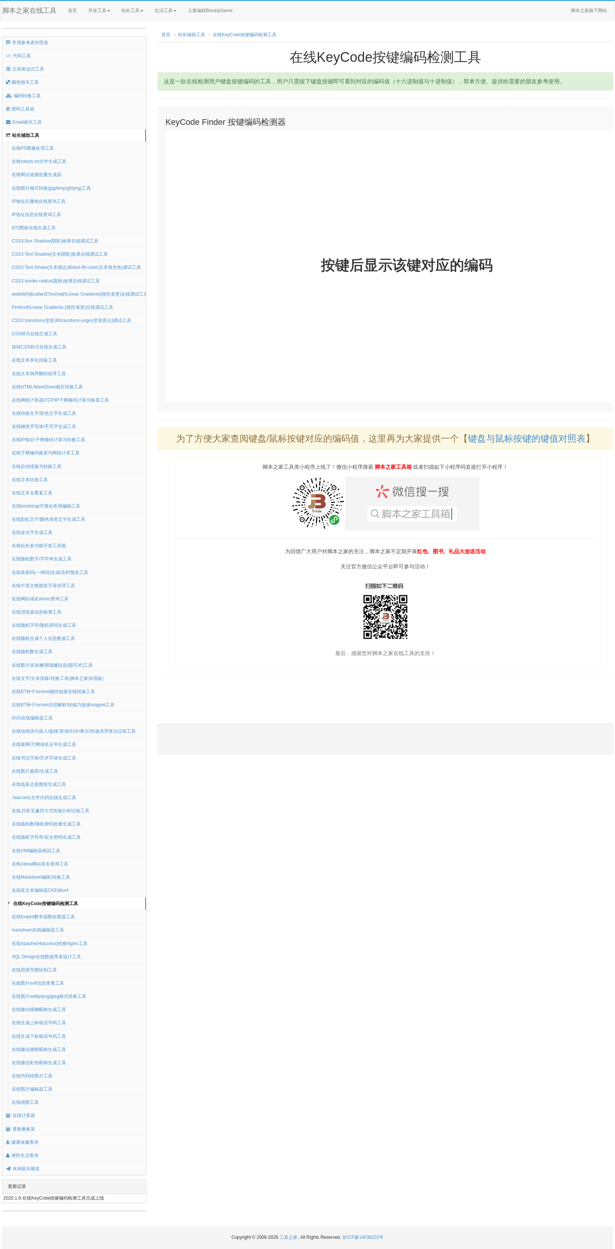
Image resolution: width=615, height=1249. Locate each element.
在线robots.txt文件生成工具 (39, 161)
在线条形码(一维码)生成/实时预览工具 (50, 572)
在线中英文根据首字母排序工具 (43, 585)
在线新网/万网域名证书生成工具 (44, 744)
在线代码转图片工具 (32, 1076)
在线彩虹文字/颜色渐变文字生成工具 (48, 519)
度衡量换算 (20, 1129)
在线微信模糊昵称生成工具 (39, 1009)
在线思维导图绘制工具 (34, 970)
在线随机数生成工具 (32, 651)
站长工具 (132, 10)
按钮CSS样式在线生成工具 (39, 347)
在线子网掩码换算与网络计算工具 (46, 453)
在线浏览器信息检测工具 (36, 612)
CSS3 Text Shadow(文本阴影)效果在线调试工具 (60, 254)
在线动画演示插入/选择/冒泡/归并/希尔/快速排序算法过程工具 (74, 731)
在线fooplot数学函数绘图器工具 (43, 916)
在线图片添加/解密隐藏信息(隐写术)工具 (52, 665)
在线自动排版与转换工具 (36, 466)
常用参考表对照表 (27, 42)
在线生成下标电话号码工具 (39, 1036)
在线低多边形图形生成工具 (39, 784)
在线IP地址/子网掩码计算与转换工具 (48, 439)
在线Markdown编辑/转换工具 (41, 877)
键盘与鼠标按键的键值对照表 (527, 438)
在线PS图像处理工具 (33, 148)
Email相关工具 (24, 122)
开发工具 (99, 10)
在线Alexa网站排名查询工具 (40, 864)
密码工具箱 (20, 109)
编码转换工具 (23, 95)
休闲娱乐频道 (23, 1168)
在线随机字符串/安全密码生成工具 (46, 837)
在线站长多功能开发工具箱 (39, 545)
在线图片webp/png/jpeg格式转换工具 (49, 996)
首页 (72, 10)
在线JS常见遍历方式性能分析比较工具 (50, 810)
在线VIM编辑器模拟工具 (36, 850)
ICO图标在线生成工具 (34, 227)
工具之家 (288, 1237)
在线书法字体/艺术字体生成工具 (44, 758)
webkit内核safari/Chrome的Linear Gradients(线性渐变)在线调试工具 (79, 294)
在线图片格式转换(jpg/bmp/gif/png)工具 (51, 188)
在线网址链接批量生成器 (36, 174)
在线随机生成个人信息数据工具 (43, 638)
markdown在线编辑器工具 (38, 930)
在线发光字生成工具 (32, 532)
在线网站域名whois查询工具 (40, 598)
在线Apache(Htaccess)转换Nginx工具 (49, 943)
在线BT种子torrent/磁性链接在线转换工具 (53, 691)
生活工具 (165, 10)
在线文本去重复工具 (32, 493)
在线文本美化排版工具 (34, 360)
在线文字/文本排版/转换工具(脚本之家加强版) (57, 678)
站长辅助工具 (22, 135)
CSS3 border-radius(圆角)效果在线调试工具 (56, 281)
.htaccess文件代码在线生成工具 (44, 797)
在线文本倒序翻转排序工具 (39, 373)
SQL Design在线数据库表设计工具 (46, 956)
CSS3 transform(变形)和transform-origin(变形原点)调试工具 (71, 320)
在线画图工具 (25, 1102)
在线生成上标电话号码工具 (39, 1022)
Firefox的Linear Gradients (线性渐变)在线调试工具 (62, 307)
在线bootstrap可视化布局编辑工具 (46, 506)
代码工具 (18, 55)
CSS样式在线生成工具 (34, 333)
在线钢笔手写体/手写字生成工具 (44, 426)
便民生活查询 (22, 1155)
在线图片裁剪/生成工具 (35, 771)
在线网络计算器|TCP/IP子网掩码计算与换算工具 (60, 400)
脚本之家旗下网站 (589, 10)
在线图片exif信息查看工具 (38, 983)
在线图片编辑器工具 (32, 1089)
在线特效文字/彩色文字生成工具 (44, 413)
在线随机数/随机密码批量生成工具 (46, 824)
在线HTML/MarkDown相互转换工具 (47, 387)
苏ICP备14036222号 (362, 1237)
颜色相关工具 (22, 82)
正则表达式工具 (25, 69)
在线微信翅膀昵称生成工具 (39, 1049)
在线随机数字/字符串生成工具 (42, 559)
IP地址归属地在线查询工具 (39, 201)
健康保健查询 (22, 1142)
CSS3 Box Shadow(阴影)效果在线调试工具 (55, 241)
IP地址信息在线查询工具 (36, 214)
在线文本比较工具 (30, 479)
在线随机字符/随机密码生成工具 (44, 625)
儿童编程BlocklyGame (217, 11)
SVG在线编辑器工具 (32, 718)
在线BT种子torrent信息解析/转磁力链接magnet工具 (63, 704)
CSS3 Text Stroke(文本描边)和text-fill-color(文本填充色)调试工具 (76, 267)
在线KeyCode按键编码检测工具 (45, 903)
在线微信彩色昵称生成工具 (39, 1062)
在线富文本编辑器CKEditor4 (40, 890)
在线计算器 (20, 1115)
